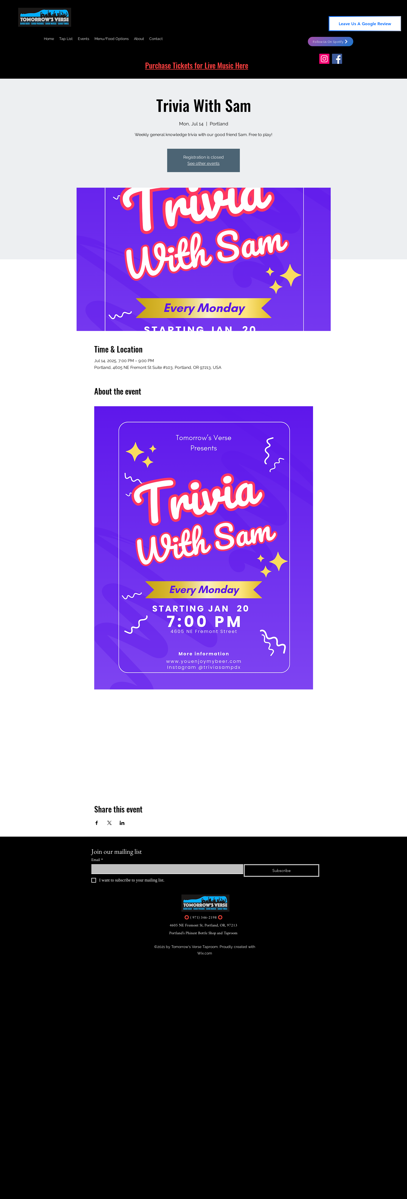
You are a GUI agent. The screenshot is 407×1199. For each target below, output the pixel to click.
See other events (203, 163)
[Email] (165, 868)
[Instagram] (324, 59)
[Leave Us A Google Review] (365, 23)
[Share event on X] (109, 823)
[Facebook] (337, 59)
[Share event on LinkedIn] (122, 823)
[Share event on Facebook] (96, 823)
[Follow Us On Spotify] (330, 41)
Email (97, 860)
